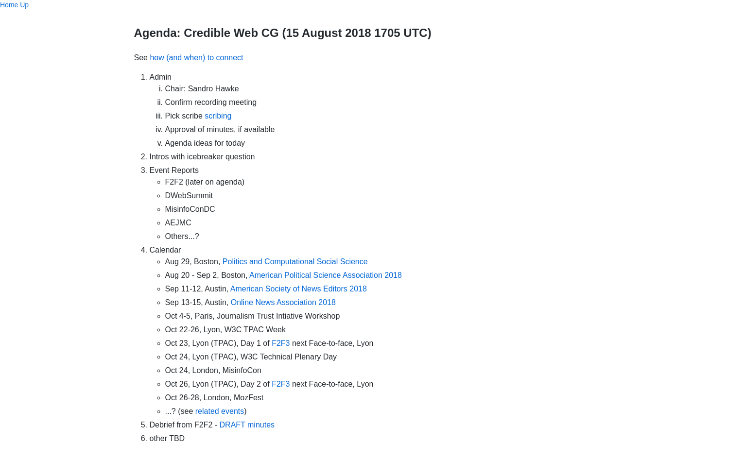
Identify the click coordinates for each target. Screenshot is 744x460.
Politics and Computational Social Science (295, 261)
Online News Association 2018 (283, 302)
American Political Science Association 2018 (325, 275)
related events (219, 411)
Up (24, 5)
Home (9, 5)
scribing (218, 116)
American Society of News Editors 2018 (298, 289)
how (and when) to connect (196, 57)
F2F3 (281, 343)
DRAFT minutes (247, 425)
